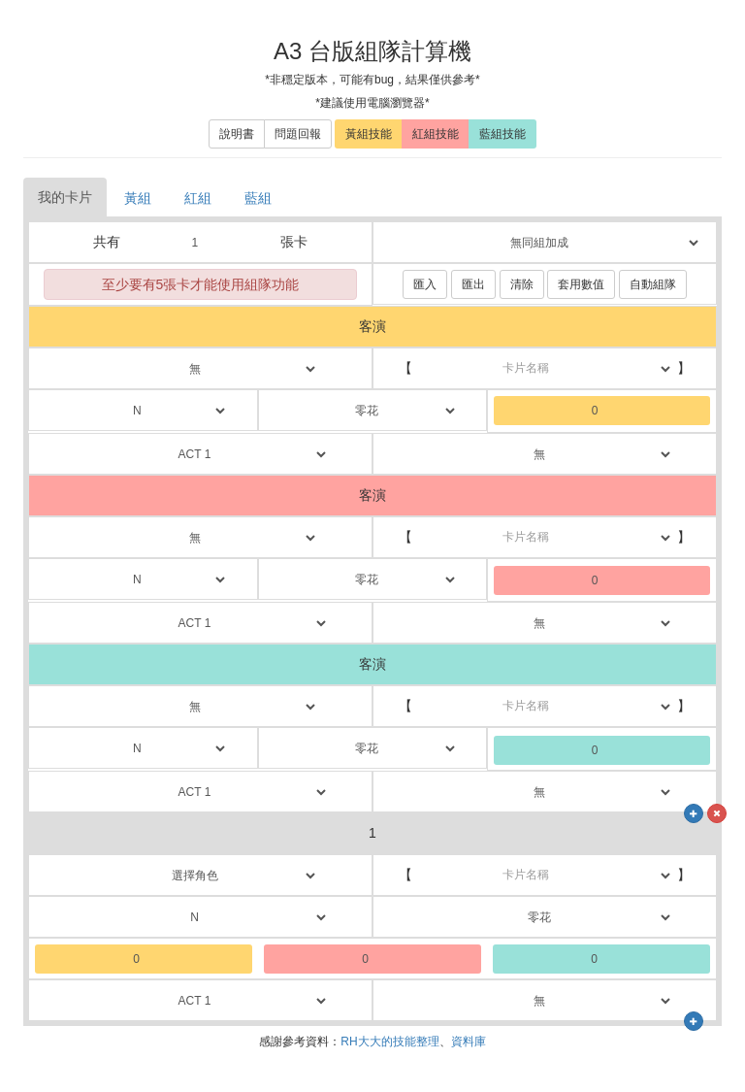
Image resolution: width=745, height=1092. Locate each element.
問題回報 (298, 134)
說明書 (236, 134)
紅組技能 (435, 134)
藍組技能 (502, 134)
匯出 (473, 284)
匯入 (425, 284)
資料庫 (468, 1041)
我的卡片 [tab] (65, 197)
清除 (522, 284)
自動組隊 (653, 284)
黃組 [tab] (137, 198)
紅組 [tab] (197, 198)
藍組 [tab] (258, 198)
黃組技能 (368, 134)
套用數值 (581, 284)
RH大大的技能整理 (389, 1041)
